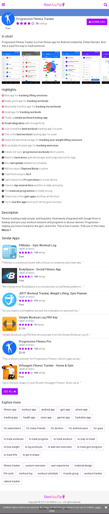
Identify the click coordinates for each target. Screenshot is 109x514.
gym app (65, 409)
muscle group (71, 473)
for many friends (35, 428)
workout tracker (93, 473)
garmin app (63, 417)
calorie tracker (12, 481)
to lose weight (12, 446)
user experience (60, 465)
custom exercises (36, 465)
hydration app (83, 417)
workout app (29, 409)
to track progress (38, 439)
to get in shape (31, 454)
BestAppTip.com (54, 4)
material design (83, 465)
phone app (82, 409)
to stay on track (86, 439)
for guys (98, 428)
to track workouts (14, 439)
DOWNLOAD (97, 21)
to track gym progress (89, 446)
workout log (25, 473)
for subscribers (12, 428)
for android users (78, 428)
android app (48, 409)
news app (46, 417)
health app (29, 417)
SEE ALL (10, 391)
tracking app (11, 417)
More (6, 230)
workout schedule (48, 473)
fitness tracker (12, 465)
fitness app (10, 409)
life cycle (9, 473)
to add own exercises (60, 446)
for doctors (57, 428)
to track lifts (10, 454)
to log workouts (33, 446)
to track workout (63, 439)
